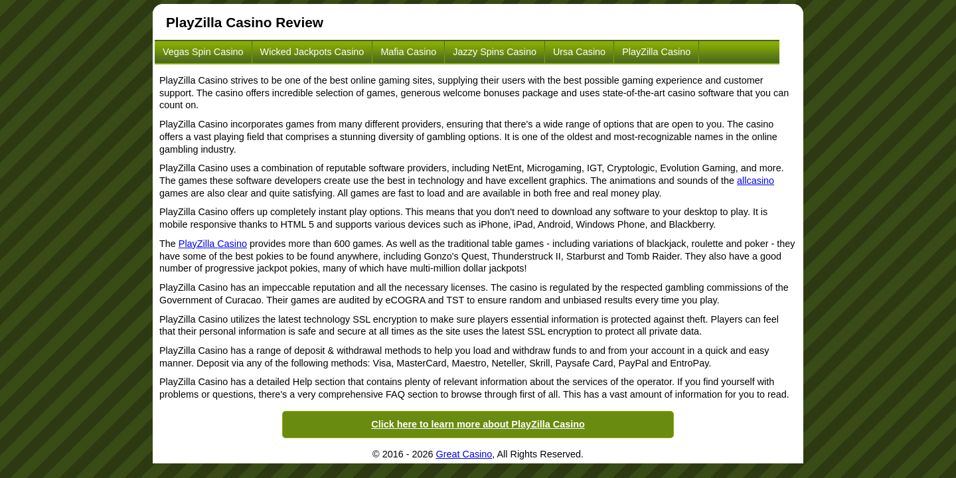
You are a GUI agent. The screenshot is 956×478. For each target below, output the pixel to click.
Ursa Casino (579, 51)
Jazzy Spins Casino (494, 51)
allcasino (755, 180)
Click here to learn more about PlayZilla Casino (478, 424)
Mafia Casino (408, 51)
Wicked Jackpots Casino (312, 51)
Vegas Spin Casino (203, 51)
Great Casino (464, 454)
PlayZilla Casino (656, 51)
